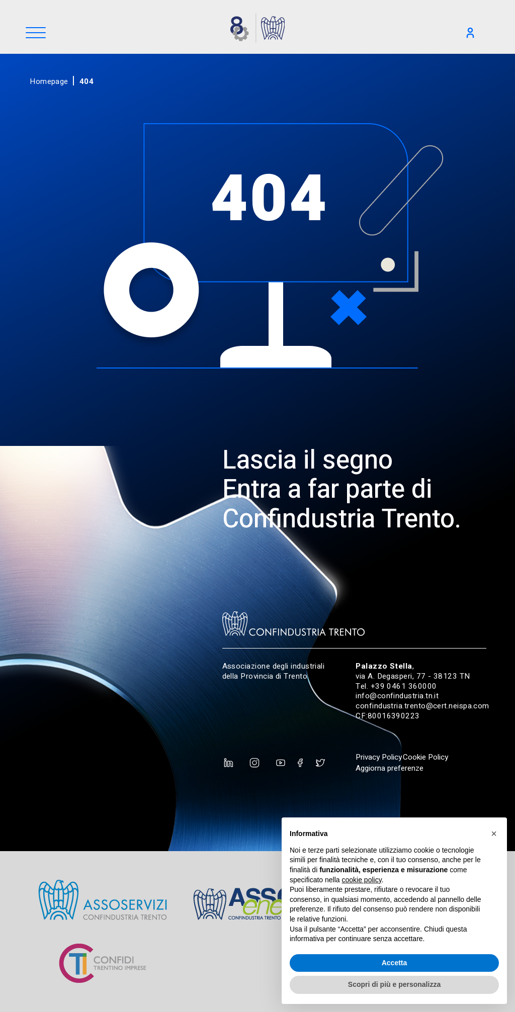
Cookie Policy (425, 757)
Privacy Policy (379, 757)
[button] (494, 833)
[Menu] (36, 33)
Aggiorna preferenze (389, 768)
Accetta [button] (394, 963)
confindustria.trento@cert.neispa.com (422, 705)
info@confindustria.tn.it (397, 695)
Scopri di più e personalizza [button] (394, 984)
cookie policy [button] (362, 880)
